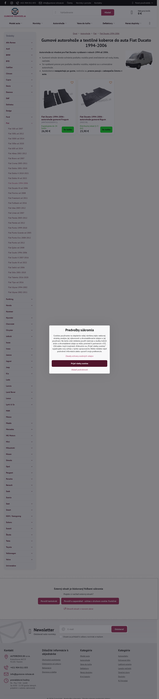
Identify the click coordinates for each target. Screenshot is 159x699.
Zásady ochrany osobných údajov (80, 356)
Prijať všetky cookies (79, 363)
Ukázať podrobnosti (79, 369)
